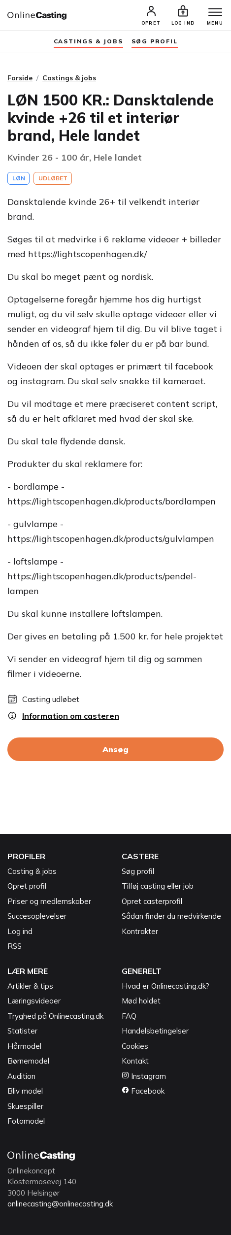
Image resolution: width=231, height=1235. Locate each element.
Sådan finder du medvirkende (171, 916)
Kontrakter (140, 931)
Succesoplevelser (36, 916)
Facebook (143, 1091)
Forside (20, 77)
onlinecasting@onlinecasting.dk (60, 1203)
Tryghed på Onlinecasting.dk (55, 1016)
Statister (22, 1030)
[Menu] (215, 13)
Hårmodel (24, 1046)
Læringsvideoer (34, 1000)
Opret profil (26, 886)
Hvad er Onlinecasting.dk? (165, 986)
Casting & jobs (32, 871)
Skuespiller (25, 1106)
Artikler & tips (30, 986)
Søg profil (138, 871)
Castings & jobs (88, 41)
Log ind (20, 931)
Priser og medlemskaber (49, 901)
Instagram (144, 1076)
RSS (14, 946)
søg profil (155, 41)
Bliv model (25, 1091)
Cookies (135, 1046)
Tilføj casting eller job (158, 886)
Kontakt (135, 1061)
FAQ (129, 1016)
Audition (21, 1076)
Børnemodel (28, 1061)
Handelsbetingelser (155, 1030)
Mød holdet (141, 1000)
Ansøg (115, 749)
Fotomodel (26, 1121)
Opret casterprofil (152, 901)
